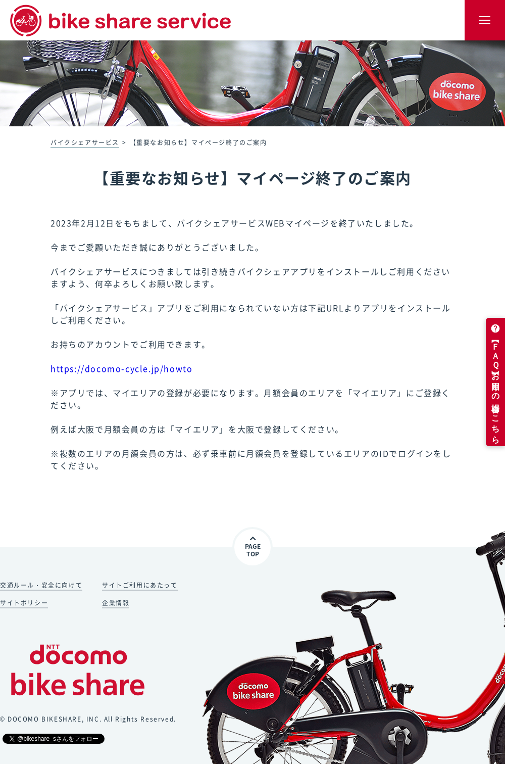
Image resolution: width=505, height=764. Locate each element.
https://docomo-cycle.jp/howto (121, 368)
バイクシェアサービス (84, 142)
